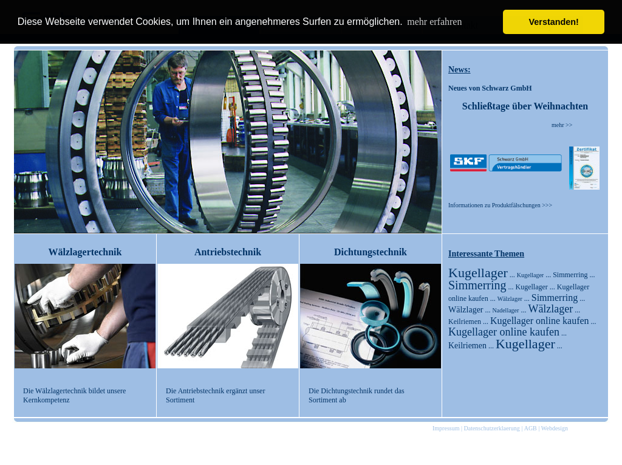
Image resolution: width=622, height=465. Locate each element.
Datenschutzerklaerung (491, 428)
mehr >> (562, 125)
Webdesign (554, 428)
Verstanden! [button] (554, 22)
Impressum (445, 428)
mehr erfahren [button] (434, 21)
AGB (530, 428)
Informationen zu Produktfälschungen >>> (500, 205)
